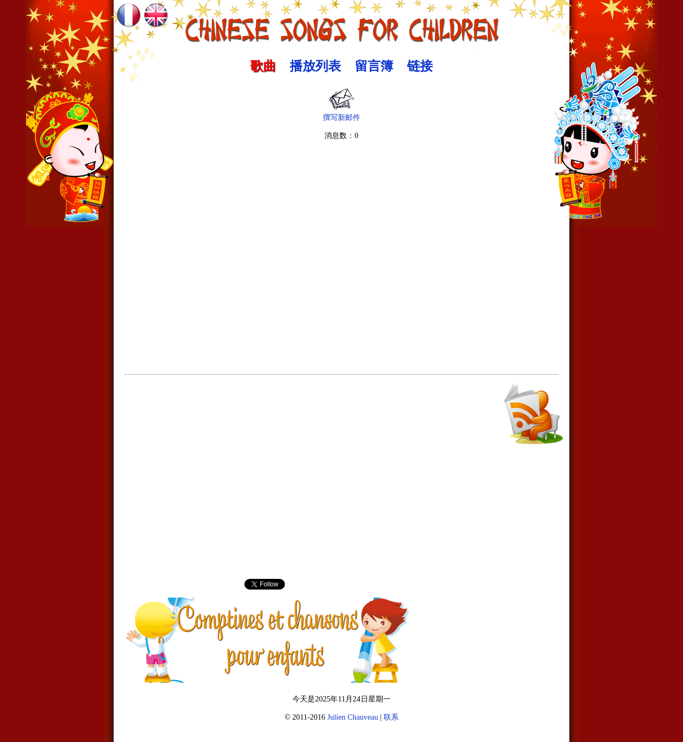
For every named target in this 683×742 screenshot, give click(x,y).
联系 (391, 717)
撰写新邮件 (341, 114)
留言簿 (374, 66)
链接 (420, 66)
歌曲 (263, 66)
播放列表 (315, 66)
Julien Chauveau (352, 717)
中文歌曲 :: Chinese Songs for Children (341, 24)
